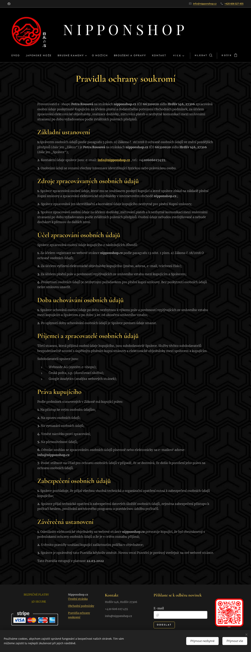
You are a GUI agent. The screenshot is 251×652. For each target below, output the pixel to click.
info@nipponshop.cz (205, 3)
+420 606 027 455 (233, 3)
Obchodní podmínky (81, 606)
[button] (208, 55)
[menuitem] (12, 55)
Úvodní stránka (78, 599)
